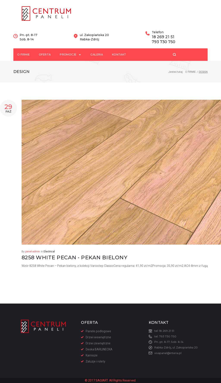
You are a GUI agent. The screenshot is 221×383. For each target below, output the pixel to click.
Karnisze (92, 355)
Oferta (46, 62)
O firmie (24, 62)
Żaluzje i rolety (95, 361)
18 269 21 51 (162, 44)
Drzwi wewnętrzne (98, 337)
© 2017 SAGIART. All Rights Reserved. (110, 380)
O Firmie (190, 79)
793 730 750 (163, 49)
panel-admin (32, 259)
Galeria (98, 62)
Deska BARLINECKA (99, 349)
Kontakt (121, 62)
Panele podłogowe (98, 331)
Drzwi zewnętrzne (98, 343)
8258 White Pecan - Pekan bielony (74, 265)
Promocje (72, 62)
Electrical (49, 259)
